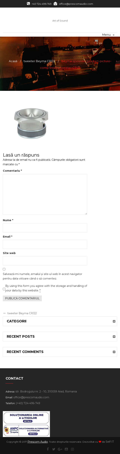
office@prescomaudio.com (73, 3)
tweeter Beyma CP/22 (39, 61)
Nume (8, 220)
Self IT (110, 441)
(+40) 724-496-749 (28, 403)
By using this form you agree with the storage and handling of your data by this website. (46, 288)
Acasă (13, 61)
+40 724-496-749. (39, 3)
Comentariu (12, 170)
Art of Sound (60, 20)
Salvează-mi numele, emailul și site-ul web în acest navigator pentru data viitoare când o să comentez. (42, 276)
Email (7, 236)
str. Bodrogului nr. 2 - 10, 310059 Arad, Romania (46, 391)
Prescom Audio (38, 441)
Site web (9, 253)
